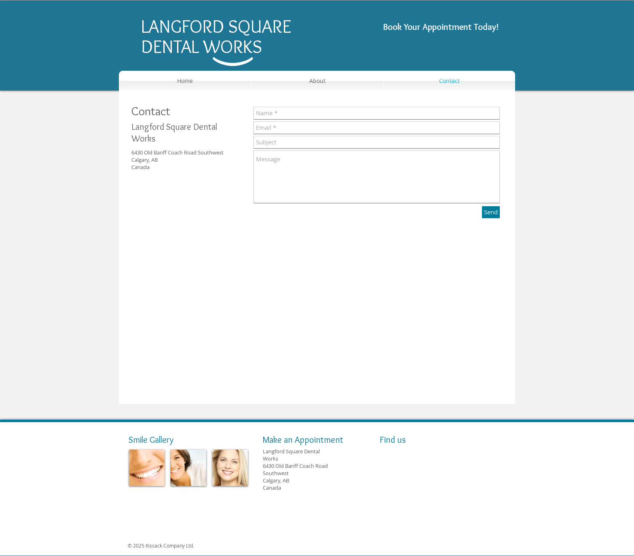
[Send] (491, 212)
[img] (147, 468)
